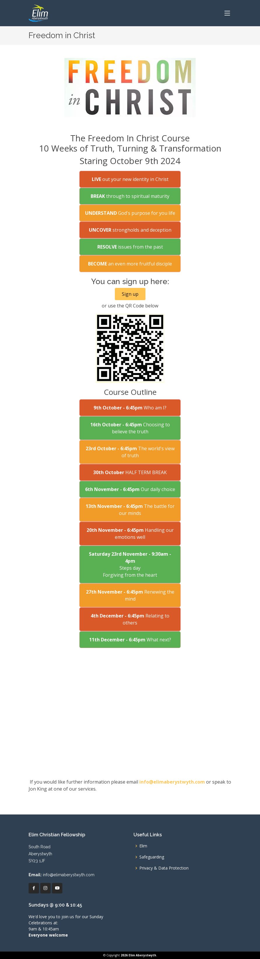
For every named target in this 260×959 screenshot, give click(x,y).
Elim (143, 846)
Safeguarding (151, 857)
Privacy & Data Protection (164, 868)
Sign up (130, 294)
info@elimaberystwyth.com (172, 782)
